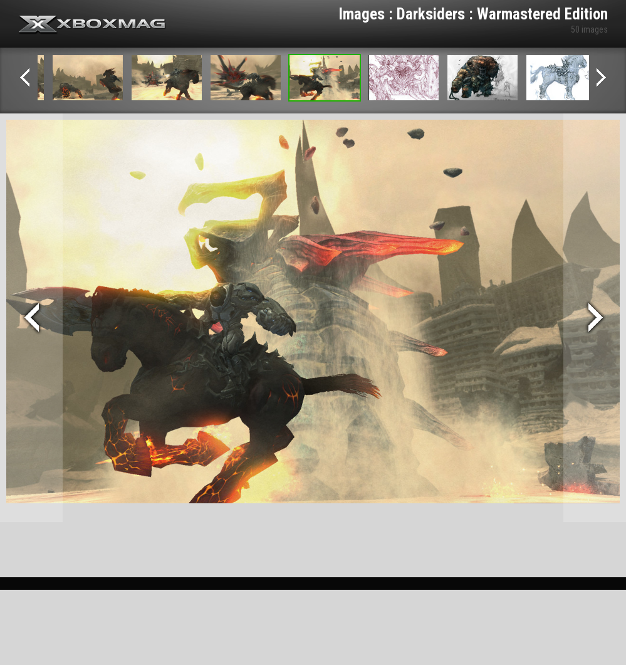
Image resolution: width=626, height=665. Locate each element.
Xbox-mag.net (92, 25)
